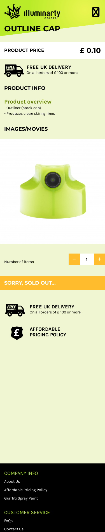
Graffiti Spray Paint (21, 498)
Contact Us (14, 529)
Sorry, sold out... (30, 283)
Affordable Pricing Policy (25, 490)
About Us (12, 481)
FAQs (8, 520)
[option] (52, 191)
